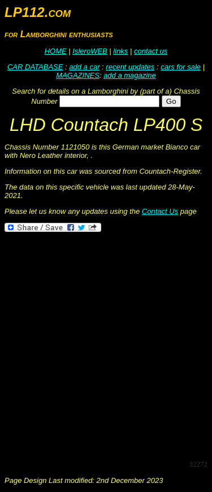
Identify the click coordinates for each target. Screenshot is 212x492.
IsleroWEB (89, 51)
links (120, 51)
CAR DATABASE (35, 67)
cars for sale (181, 67)
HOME (56, 51)
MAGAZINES (77, 75)
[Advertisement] (106, 345)
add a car (84, 67)
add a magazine (129, 75)
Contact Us (160, 211)
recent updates (130, 67)
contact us (150, 51)
